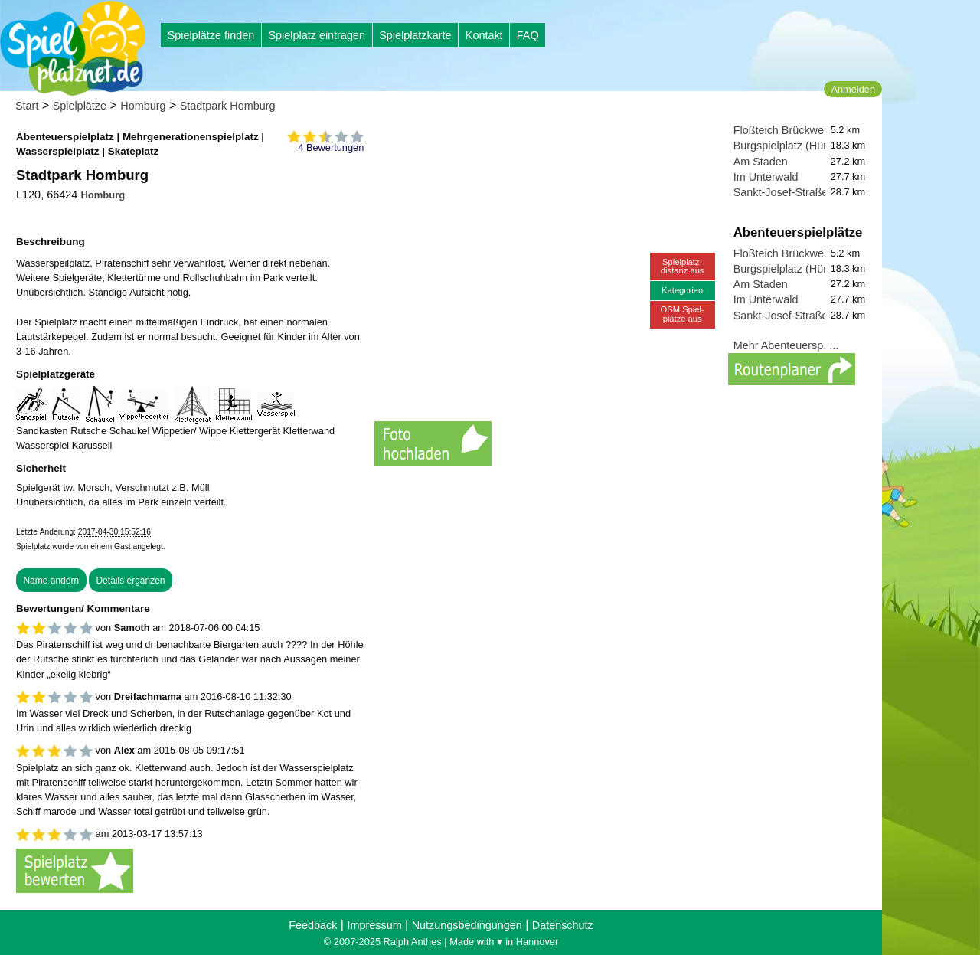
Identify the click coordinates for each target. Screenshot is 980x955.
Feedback (313, 925)
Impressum (374, 925)
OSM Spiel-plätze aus (682, 313)
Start (26, 106)
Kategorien (682, 290)
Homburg (142, 106)
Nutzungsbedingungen (467, 925)
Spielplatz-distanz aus (682, 266)
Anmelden (853, 89)
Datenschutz (562, 925)
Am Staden (760, 161)
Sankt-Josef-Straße (780, 192)
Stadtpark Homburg (228, 106)
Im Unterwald (766, 177)
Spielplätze (79, 106)
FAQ (528, 35)
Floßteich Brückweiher (787, 130)
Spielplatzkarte (415, 35)
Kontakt (484, 35)
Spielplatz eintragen (316, 35)
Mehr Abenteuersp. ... (786, 345)
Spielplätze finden (211, 35)
